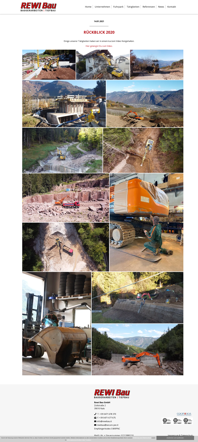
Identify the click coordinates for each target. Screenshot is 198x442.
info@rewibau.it (104, 421)
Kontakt (171, 6)
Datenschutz (187, 435)
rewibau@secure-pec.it (107, 425)
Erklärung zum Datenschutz (142, 438)
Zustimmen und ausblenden (175, 438)
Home (88, 6)
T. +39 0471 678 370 (105, 414)
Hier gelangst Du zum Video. (99, 46)
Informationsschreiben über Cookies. (79, 440)
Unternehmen (102, 6)
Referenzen (149, 6)
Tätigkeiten (133, 6)
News (161, 6)
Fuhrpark (118, 6)
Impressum (173, 435)
